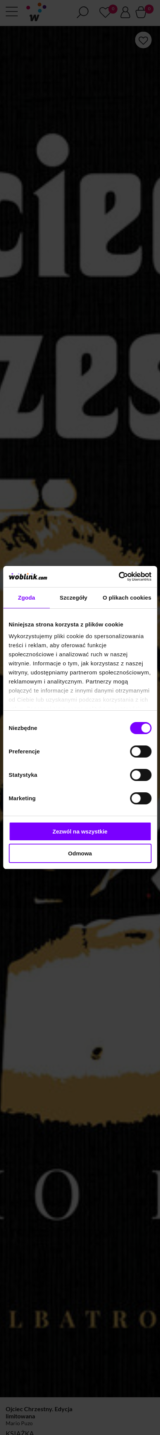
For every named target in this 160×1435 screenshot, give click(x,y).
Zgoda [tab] (26, 597)
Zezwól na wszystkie (80, 831)
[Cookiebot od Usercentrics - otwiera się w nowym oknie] (118, 576)
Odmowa (80, 853)
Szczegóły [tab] (73, 597)
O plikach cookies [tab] (127, 597)
